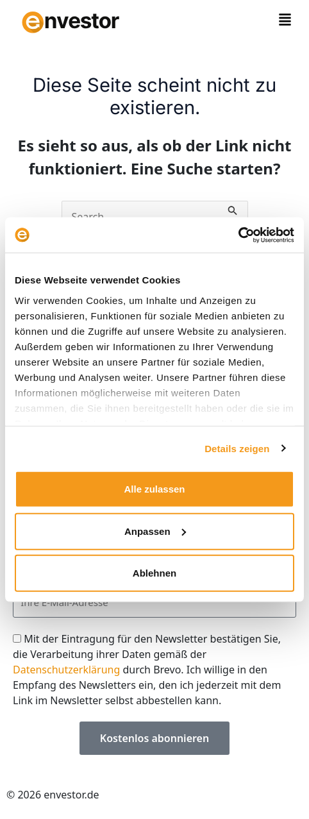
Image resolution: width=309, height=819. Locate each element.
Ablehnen (154, 573)
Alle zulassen (154, 489)
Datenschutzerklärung (66, 670)
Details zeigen (237, 448)
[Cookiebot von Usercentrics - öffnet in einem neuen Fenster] (238, 234)
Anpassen (155, 530)
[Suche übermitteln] (233, 208)
